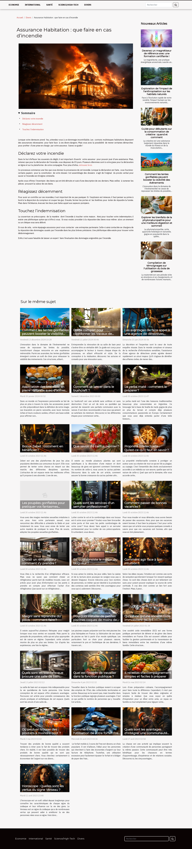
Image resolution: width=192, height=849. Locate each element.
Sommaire (28, 113)
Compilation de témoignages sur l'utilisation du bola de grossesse (157, 267)
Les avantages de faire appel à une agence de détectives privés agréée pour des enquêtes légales (147, 335)
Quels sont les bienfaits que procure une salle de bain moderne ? (42, 676)
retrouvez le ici (85, 165)
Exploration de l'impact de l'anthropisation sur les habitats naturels (156, 91)
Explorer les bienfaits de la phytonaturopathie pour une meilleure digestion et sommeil (156, 221)
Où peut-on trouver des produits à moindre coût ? (41, 731)
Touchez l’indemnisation (33, 129)
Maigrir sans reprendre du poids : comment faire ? (41, 618)
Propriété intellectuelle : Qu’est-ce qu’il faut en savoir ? (146, 448)
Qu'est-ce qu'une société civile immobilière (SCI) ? (147, 618)
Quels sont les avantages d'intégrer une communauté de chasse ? (145, 733)
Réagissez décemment (32, 124)
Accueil (20, 17)
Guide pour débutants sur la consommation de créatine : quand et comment (156, 133)
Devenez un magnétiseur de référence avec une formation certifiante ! (156, 53)
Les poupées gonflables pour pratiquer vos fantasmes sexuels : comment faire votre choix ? (44, 508)
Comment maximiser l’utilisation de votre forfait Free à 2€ (96, 733)
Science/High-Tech (68, 5)
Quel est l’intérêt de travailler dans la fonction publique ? (94, 674)
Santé (49, 5)
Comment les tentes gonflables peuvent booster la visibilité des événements (156, 178)
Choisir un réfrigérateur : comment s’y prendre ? (40, 561)
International (32, 5)
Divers (87, 5)
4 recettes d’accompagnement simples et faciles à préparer (147, 674)
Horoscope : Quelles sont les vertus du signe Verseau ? (43, 788)
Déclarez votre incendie (32, 118)
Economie (14, 5)
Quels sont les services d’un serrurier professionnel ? (93, 504)
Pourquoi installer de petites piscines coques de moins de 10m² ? (95, 619)
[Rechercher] (158, 4)
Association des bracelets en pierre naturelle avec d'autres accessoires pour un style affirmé (43, 392)
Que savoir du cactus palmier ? (96, 446)
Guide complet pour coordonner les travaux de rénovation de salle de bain (93, 333)
